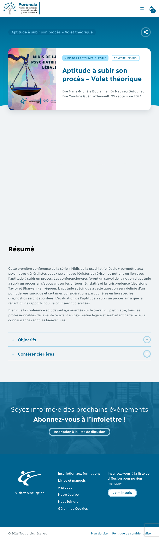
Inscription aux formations (79, 473)
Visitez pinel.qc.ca (30, 492)
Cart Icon (152, 9)
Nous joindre (68, 501)
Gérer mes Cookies (73, 508)
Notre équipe (68, 494)
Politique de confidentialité (131, 533)
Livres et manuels (72, 480)
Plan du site (99, 533)
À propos (65, 487)
